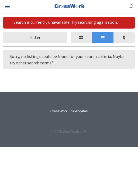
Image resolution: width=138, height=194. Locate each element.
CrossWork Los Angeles (69, 111)
